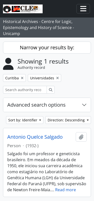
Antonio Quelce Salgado (35, 137)
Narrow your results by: (47, 47)
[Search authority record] (25, 90)
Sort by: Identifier (23, 120)
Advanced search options (36, 104)
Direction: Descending (67, 120)
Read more (65, 189)
